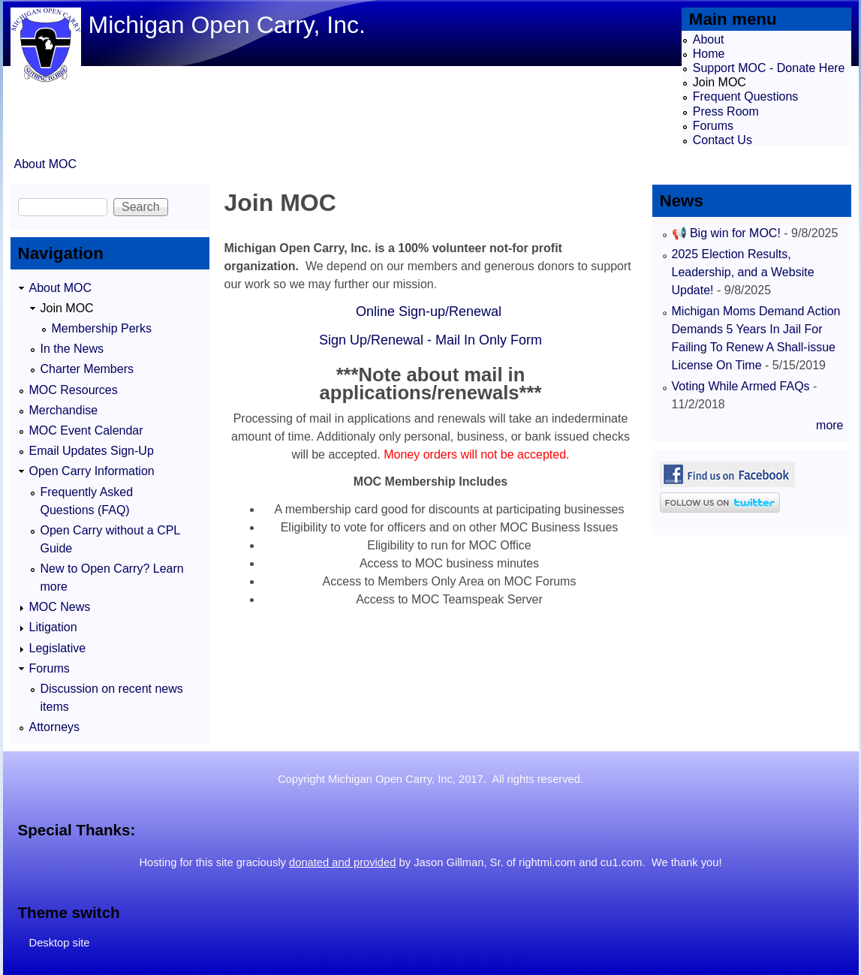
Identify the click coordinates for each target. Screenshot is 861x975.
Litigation (53, 627)
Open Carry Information (92, 471)
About (708, 39)
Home (709, 53)
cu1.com (622, 862)
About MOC (45, 164)
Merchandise (63, 410)
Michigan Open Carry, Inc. (227, 24)
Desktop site (59, 943)
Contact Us (722, 140)
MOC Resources (73, 390)
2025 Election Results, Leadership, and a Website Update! (743, 272)
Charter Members (87, 369)
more (829, 425)
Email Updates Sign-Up (91, 450)
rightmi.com (547, 862)
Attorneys (54, 727)
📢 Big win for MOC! (728, 233)
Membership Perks (102, 328)
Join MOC (719, 82)
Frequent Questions (746, 96)
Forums (713, 125)
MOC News (60, 606)
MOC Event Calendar (86, 430)
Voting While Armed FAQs (741, 386)
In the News (72, 348)
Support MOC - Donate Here (769, 68)
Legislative (57, 648)
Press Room (726, 111)
